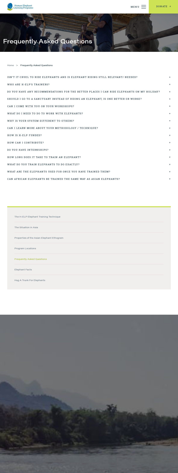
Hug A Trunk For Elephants (29, 280)
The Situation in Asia (26, 227)
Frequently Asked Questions (36, 65)
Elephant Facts (23, 269)
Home (10, 65)
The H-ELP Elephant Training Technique (37, 216)
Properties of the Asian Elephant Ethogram (38, 237)
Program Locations (25, 248)
